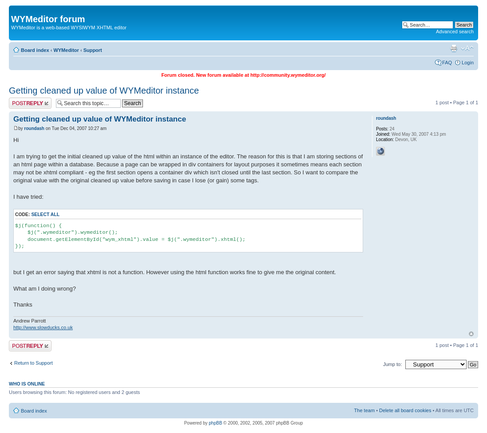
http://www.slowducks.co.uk (43, 327)
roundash (34, 128)
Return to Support (33, 363)
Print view (454, 48)
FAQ (447, 62)
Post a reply (30, 103)
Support (92, 50)
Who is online (27, 383)
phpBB (215, 423)
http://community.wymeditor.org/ (288, 75)
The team (364, 410)
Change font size (467, 48)
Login (468, 62)
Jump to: (392, 364)
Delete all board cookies (405, 410)
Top (471, 333)
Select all (45, 214)
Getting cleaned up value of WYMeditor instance (104, 90)
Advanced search (455, 31)
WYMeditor (66, 50)
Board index (35, 50)
